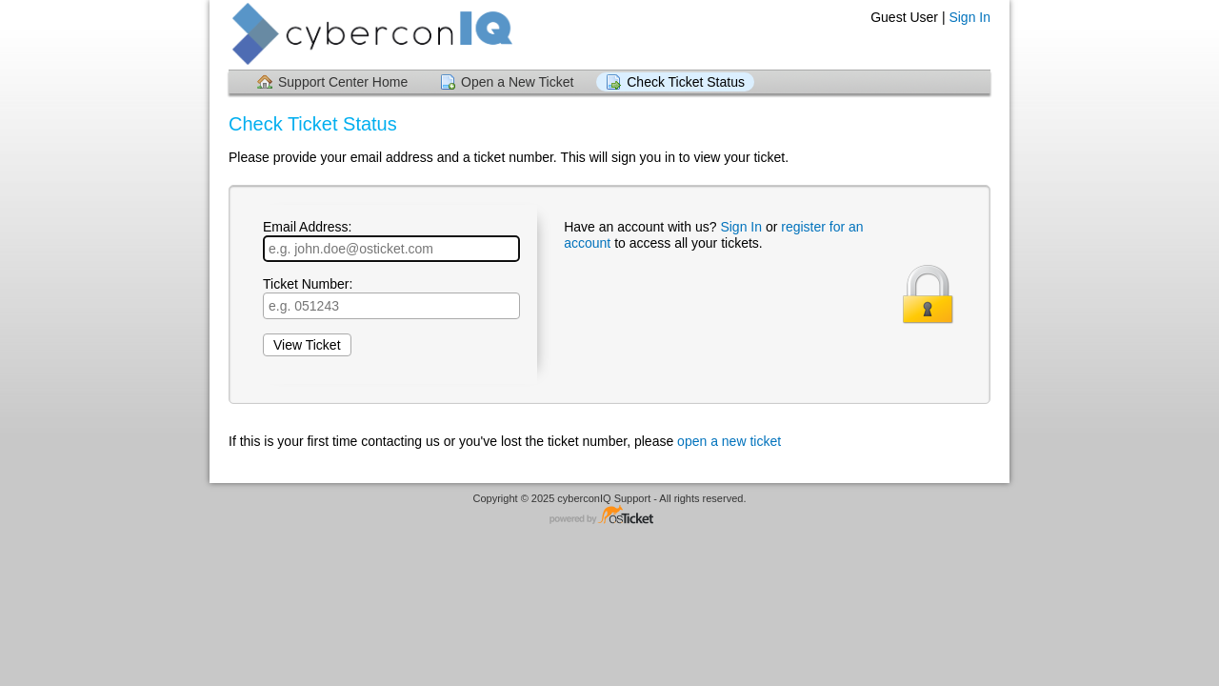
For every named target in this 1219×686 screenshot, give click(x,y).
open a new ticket (729, 441)
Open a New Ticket (517, 82)
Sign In (969, 17)
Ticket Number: (391, 297)
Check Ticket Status (686, 82)
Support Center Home (343, 82)
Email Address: (391, 240)
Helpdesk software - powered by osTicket (609, 516)
